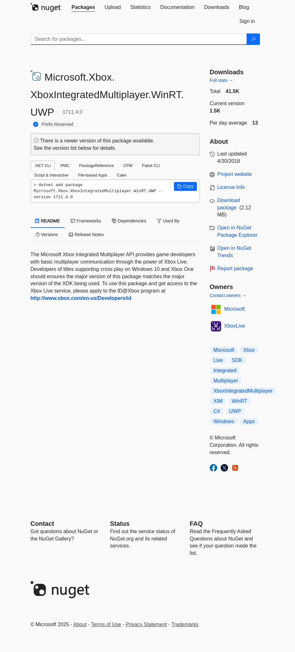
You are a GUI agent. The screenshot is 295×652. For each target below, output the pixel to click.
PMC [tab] (65, 165)
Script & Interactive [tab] (51, 175)
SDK (237, 360)
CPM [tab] (127, 165)
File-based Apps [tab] (92, 175)
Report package (235, 268)
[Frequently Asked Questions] (196, 523)
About (80, 624)
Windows (223, 421)
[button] (185, 186)
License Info (231, 187)
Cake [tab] (121, 175)
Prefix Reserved (58, 124)
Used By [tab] (168, 221)
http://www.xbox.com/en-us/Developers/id (81, 298)
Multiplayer (225, 380)
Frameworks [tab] (86, 221)
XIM (217, 401)
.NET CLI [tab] (42, 165)
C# (216, 411)
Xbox (249, 350)
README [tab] (47, 221)
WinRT (239, 401)
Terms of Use (106, 624)
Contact (42, 523)
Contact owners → (228, 295)
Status (120, 523)
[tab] (83, 7)
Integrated (224, 370)
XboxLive (234, 326)
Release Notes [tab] (86, 234)
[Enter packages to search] (139, 39)
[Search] (253, 39)
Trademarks (184, 624)
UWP (235, 411)
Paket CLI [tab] (151, 165)
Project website (234, 174)
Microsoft (234, 309)
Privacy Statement (146, 624)
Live (218, 360)
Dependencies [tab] (129, 221)
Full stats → (221, 80)
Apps (249, 421)
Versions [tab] (46, 234)
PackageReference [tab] (96, 165)
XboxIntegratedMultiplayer (243, 391)
